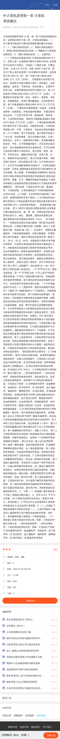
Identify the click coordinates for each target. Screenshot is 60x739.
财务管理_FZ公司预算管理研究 (19, 681)
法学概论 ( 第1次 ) (13, 625)
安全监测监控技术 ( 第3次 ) (17, 619)
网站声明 (12, 727)
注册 (55, 5)
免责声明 (24, 727)
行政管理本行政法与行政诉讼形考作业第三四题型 (23, 644)
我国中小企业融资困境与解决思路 (21, 663)
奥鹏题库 (18, 715)
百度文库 (6, 715)
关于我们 (47, 727)
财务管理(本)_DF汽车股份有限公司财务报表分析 (23, 675)
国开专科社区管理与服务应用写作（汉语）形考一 (23, 638)
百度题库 (29, 715)
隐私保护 (35, 727)
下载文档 (30, 601)
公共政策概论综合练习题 (16, 632)
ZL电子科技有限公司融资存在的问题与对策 (23, 688)
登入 (47, 5)
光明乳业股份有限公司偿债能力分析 (22, 657)
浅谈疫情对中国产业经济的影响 (20, 669)
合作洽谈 (40, 715)
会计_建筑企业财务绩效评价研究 (20, 650)
